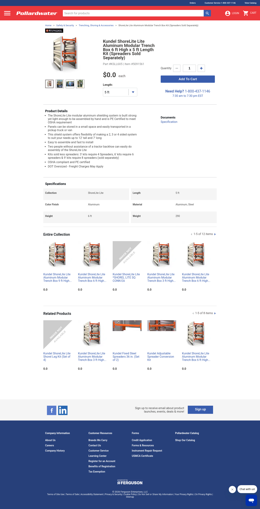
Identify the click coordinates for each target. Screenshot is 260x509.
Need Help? (174, 91)
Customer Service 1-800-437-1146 (220, 3)
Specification (169, 122)
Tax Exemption (96, 471)
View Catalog (250, 3)
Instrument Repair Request (147, 450)
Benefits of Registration (101, 466)
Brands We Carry (97, 440)
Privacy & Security (113, 494)
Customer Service (98, 450)
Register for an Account (101, 461)
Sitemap (130, 497)
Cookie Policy (130, 494)
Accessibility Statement (92, 494)
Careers (49, 445)
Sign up (200, 409)
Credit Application (142, 440)
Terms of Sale (72, 494)
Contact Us (94, 445)
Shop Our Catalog (185, 440)
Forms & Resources (143, 445)
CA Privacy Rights (203, 494)
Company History (55, 450)
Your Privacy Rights (184, 494)
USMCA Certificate (142, 455)
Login (232, 13)
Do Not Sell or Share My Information (155, 494)
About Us (50, 440)
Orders (193, 3)
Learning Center (97, 455)
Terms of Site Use (55, 494)
